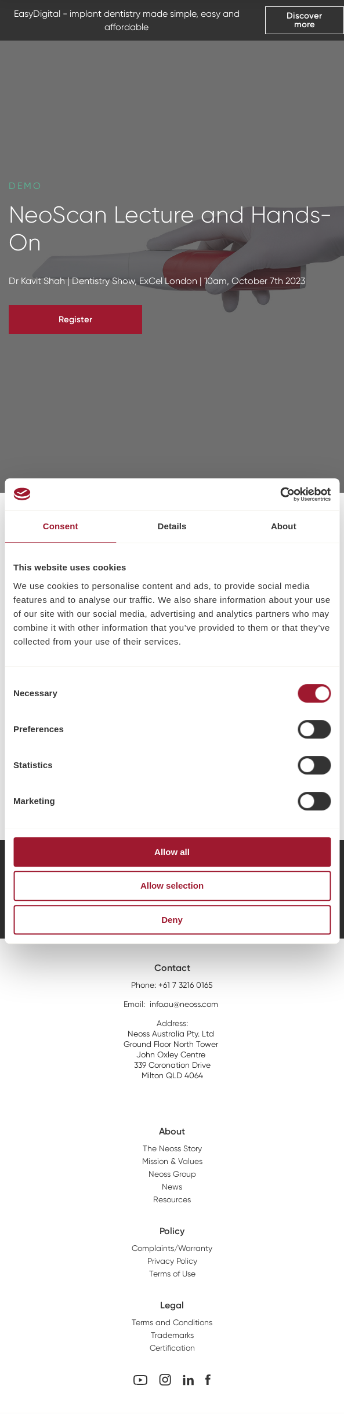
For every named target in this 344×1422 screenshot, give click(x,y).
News (172, 1186)
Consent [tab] (60, 526)
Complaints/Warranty (172, 1248)
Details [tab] (172, 526)
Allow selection (172, 885)
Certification (172, 1347)
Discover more (304, 20)
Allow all (172, 852)
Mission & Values (172, 1161)
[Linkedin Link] (188, 1381)
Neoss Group (172, 1174)
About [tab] (283, 526)
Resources (172, 1199)
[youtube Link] (140, 1381)
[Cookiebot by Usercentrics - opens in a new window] (280, 494)
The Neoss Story (172, 1148)
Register (75, 319)
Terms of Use (172, 1273)
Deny (172, 920)
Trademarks (172, 1335)
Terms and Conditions (172, 1322)
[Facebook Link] (208, 1381)
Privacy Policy (172, 1260)
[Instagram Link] (165, 1381)
